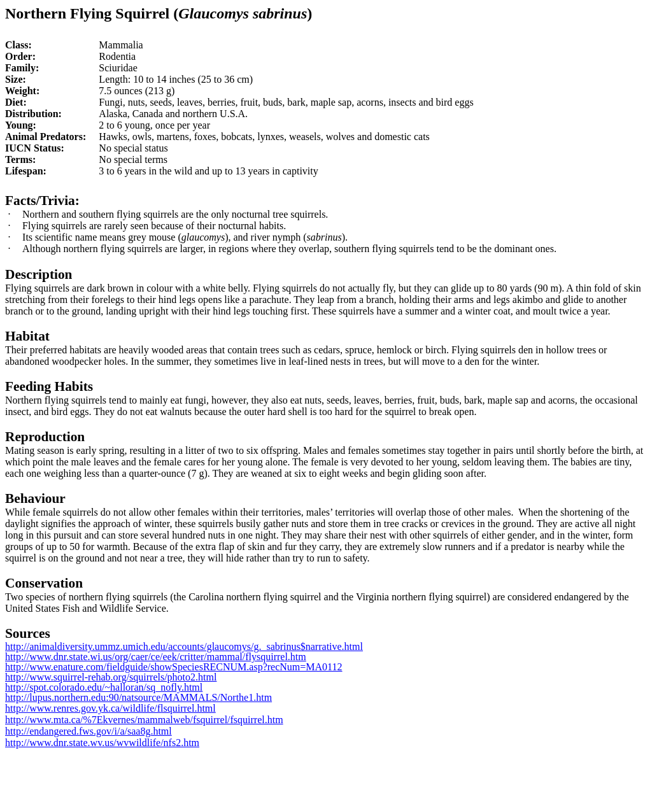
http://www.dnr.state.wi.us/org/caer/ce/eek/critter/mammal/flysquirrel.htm (155, 656)
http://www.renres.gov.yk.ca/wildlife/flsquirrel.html (110, 708)
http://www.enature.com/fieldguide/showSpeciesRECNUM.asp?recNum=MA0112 (174, 666)
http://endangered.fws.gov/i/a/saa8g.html (88, 731)
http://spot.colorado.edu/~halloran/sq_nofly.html (103, 687)
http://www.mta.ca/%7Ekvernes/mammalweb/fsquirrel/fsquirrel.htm (144, 719)
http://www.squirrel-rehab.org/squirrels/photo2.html (110, 677)
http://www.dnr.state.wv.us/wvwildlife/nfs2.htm (102, 742)
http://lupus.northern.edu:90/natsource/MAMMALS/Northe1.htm (138, 697)
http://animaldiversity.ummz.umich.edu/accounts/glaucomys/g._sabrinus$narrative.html (184, 646)
